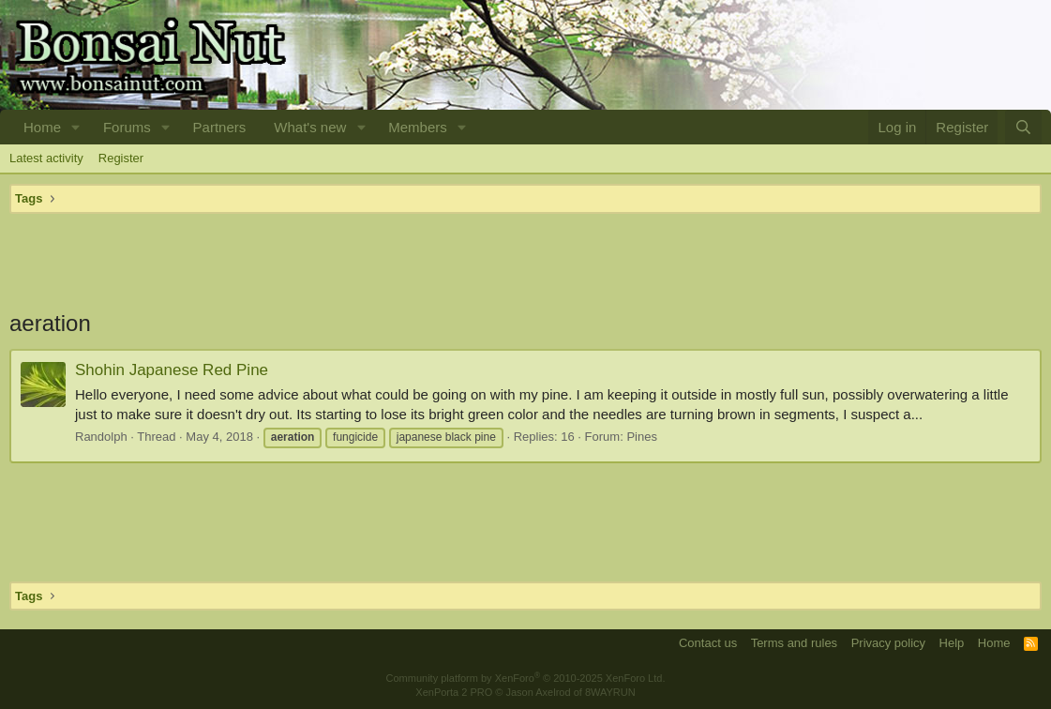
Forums (127, 127)
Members (417, 127)
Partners (220, 127)
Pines (641, 437)
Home (42, 127)
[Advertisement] (525, 261)
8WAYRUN (610, 692)
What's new (310, 127)
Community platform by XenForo (526, 678)
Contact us (708, 643)
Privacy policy (888, 643)
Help (952, 643)
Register (120, 158)
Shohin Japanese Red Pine (171, 370)
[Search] (1023, 127)
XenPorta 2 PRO (453, 692)
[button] (76, 127)
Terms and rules (794, 643)
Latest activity (46, 158)
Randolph (101, 437)
